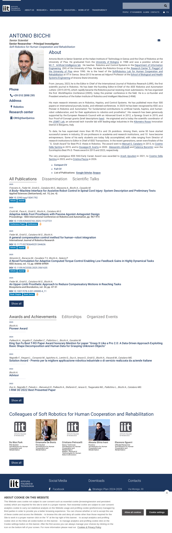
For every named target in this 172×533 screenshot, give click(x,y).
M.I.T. (52, 65)
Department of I (143, 65)
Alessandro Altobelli (119, 147)
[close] (167, 492)
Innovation (56, 10)
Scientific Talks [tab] (85, 179)
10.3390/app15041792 (23, 197)
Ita (167, 12)
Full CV (58, 169)
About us (29, 10)
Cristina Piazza (80, 159)
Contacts (155, 12)
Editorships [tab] (72, 317)
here (101, 118)
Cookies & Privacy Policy (89, 527)
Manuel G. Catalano (132, 143)
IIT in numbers (136, 12)
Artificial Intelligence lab (68, 65)
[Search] (146, 6)
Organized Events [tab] (102, 317)
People (126, 12)
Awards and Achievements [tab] (32, 317)
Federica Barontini (143, 147)
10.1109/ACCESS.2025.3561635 (28, 267)
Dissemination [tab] (54, 179)
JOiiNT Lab (58, 121)
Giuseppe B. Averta (89, 147)
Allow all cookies (133, 512)
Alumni (146, 12)
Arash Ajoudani (128, 156)
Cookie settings (157, 512)
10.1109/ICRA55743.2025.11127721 (30, 221)
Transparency (99, 10)
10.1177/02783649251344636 (27, 244)
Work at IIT (83, 10)
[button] (42, 8)
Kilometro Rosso (142, 121)
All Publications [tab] (23, 179)
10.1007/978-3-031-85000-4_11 (28, 291)
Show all (16, 303)
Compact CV (60, 165)
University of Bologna (107, 62)
